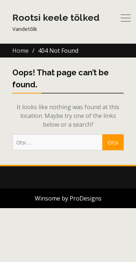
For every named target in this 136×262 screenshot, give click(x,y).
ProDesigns (86, 198)
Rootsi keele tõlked (55, 17)
